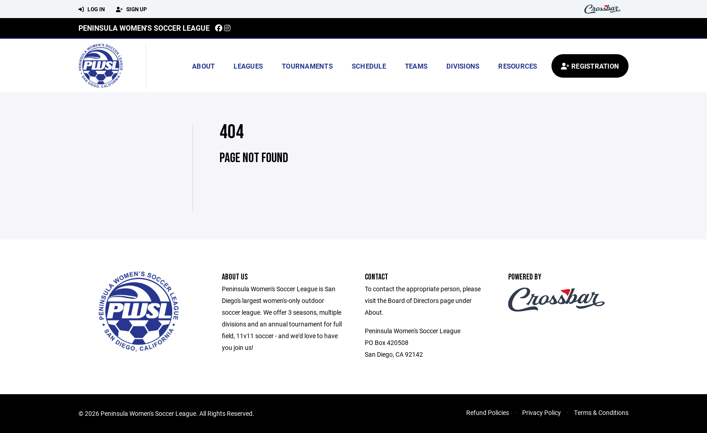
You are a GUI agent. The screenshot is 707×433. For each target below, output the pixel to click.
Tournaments (307, 65)
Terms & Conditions (601, 412)
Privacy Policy (541, 412)
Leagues (248, 65)
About (203, 65)
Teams (416, 65)
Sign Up (131, 9)
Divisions (462, 65)
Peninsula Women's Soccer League (144, 28)
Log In (91, 9)
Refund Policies (487, 412)
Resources (517, 65)
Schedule (369, 65)
